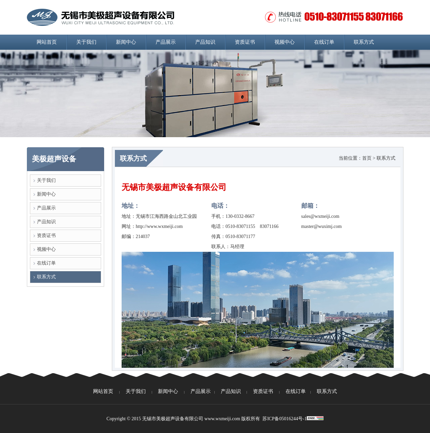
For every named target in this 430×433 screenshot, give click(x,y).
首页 (367, 158)
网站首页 (47, 42)
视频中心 (284, 42)
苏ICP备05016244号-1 (284, 418)
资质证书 (245, 42)
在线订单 (324, 42)
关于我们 (86, 42)
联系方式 (364, 42)
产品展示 (166, 42)
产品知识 (205, 42)
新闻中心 (126, 42)
